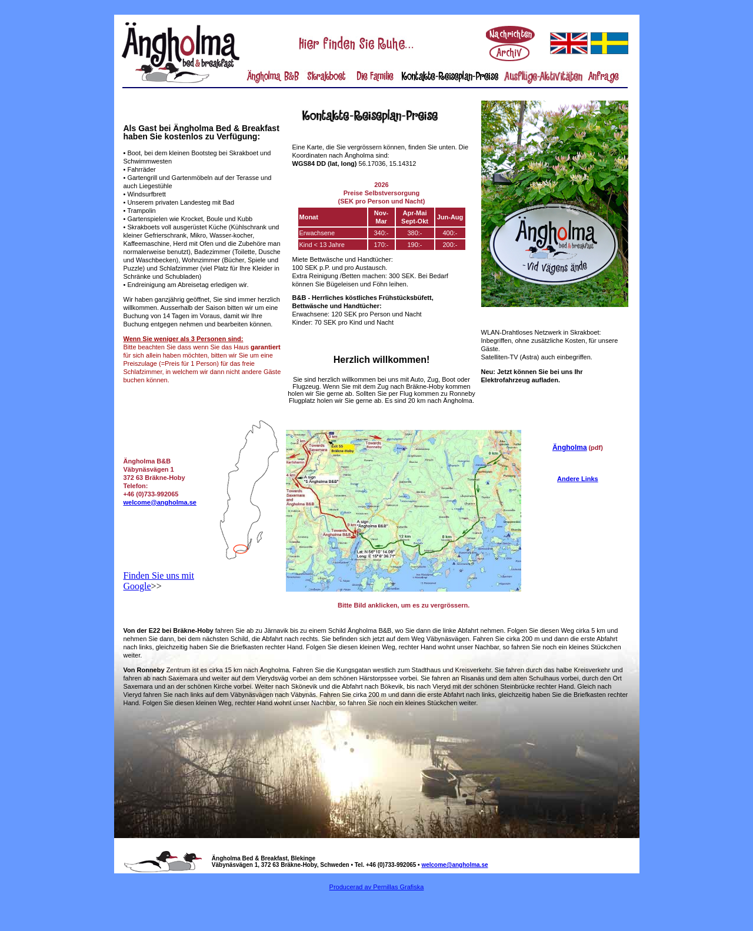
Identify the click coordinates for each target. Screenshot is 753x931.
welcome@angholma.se (160, 502)
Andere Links (577, 478)
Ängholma (569, 447)
